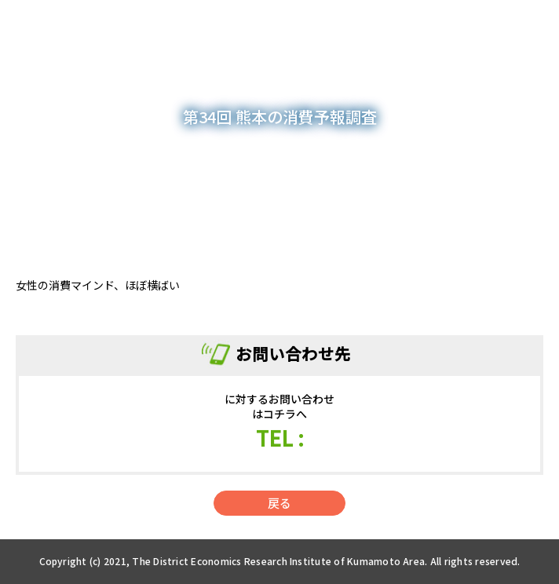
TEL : (280, 437)
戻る (279, 503)
